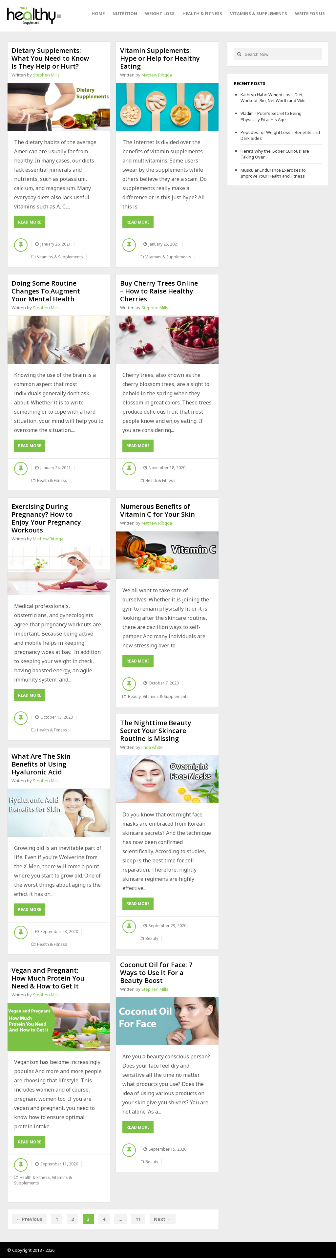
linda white (152, 747)
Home (98, 13)
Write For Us (310, 13)
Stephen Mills (46, 75)
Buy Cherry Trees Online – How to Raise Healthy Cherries (159, 291)
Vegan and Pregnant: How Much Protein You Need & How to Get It (47, 978)
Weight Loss (160, 13)
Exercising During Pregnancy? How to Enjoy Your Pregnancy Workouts (46, 518)
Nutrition (125, 13)
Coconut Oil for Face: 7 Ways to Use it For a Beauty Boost (156, 972)
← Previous (29, 1219)
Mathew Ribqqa (156, 75)
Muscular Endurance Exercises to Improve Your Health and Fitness (273, 173)
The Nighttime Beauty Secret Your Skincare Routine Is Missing (155, 730)
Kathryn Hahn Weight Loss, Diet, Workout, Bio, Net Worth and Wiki (273, 97)
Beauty (134, 696)
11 (138, 1219)
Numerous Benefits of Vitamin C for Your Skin (157, 510)
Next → (162, 1219)
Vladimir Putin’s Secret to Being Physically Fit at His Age (271, 116)
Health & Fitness (202, 13)
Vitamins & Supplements (258, 13)
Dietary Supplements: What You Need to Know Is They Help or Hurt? (50, 58)
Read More (31, 223)
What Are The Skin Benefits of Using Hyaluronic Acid (41, 764)
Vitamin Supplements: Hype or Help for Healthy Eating (160, 58)
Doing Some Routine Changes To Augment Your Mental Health (45, 291)
